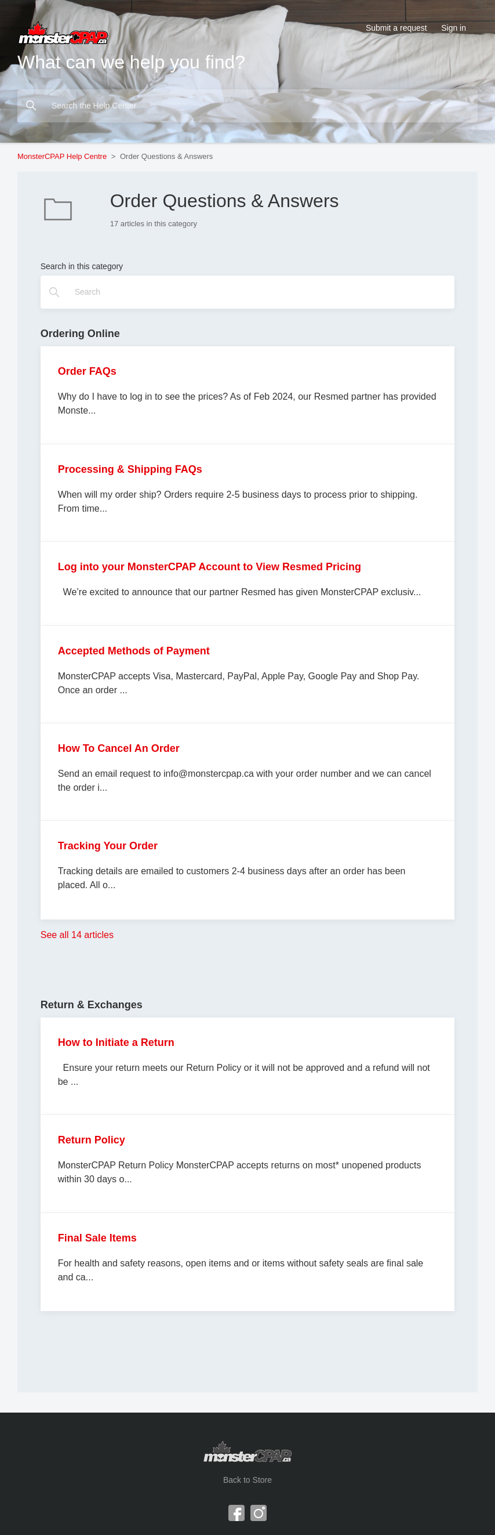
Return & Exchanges (92, 1005)
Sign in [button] (453, 27)
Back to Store (247, 1480)
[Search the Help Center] (247, 105)
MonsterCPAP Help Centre (62, 156)
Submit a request (396, 27)
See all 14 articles (77, 935)
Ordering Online (80, 333)
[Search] (248, 292)
